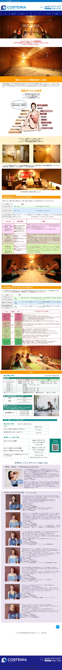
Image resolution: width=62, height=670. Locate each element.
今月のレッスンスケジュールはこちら (31, 463)
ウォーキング (37, 665)
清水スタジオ (23, 665)
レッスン (50, 665)
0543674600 (43, 633)
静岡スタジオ (17, 665)
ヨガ (28, 665)
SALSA (46, 665)
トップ (11, 665)
